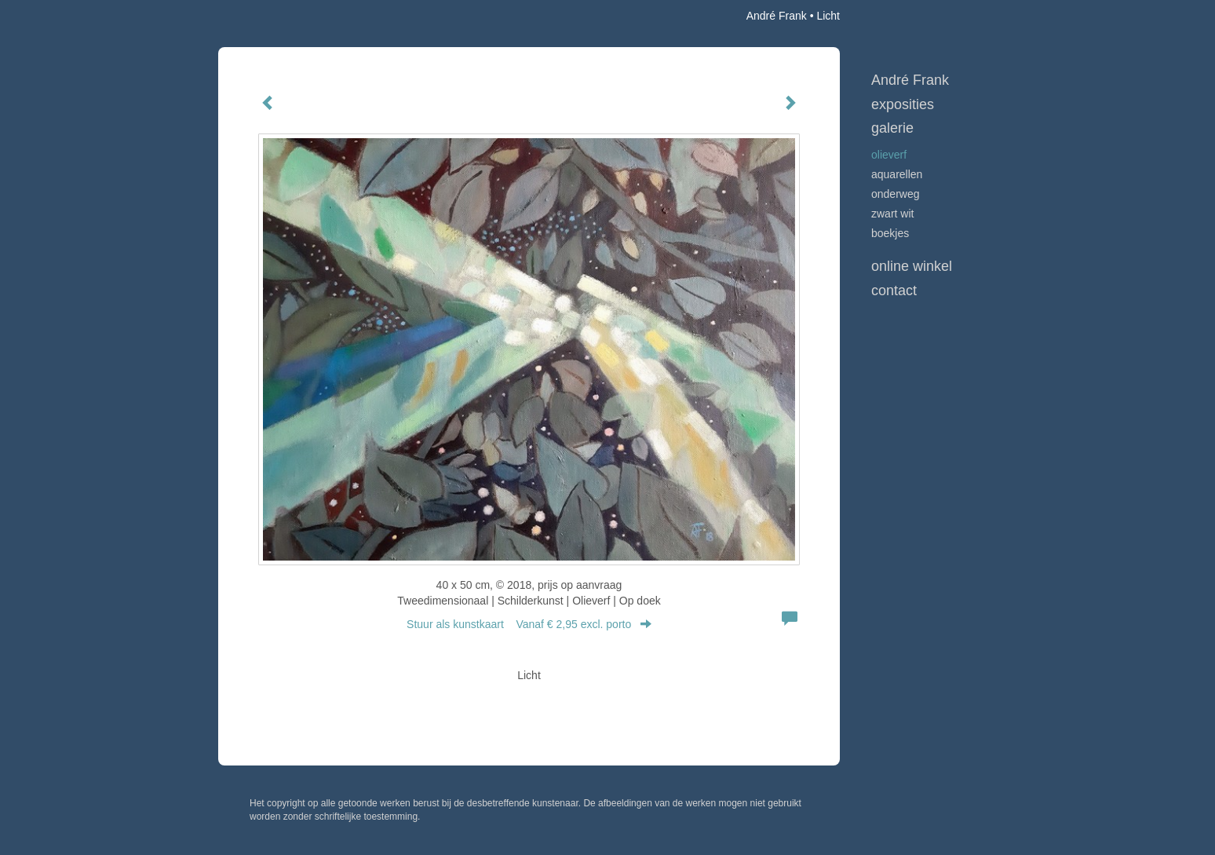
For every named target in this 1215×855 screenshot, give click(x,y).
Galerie (892, 128)
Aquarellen (896, 174)
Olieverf (889, 154)
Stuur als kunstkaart (529, 624)
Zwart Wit (892, 213)
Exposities (902, 104)
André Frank (776, 15)
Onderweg (895, 194)
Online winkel (911, 266)
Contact (894, 290)
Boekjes (890, 233)
